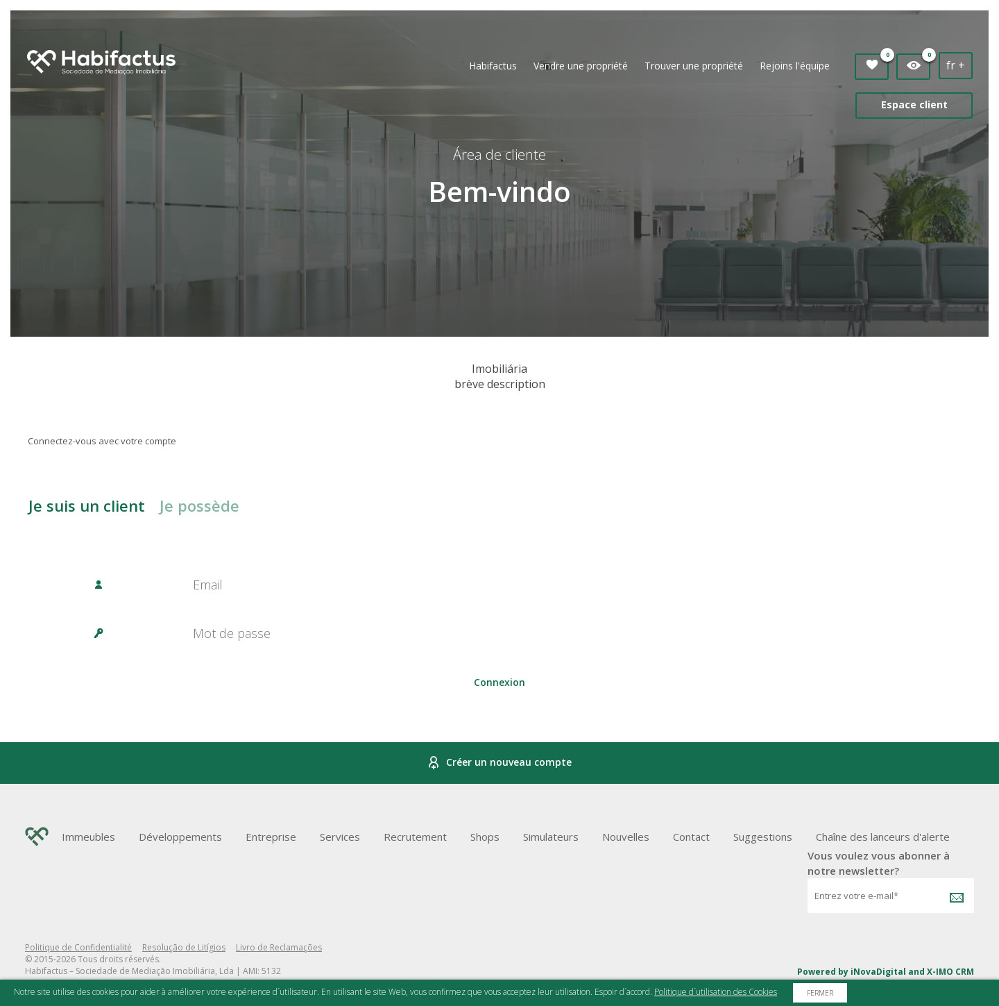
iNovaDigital (878, 972)
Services (340, 837)
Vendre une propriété (580, 65)
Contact (691, 837)
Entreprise (271, 837)
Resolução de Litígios (183, 947)
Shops (485, 837)
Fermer (820, 993)
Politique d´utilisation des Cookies (715, 992)
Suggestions (762, 837)
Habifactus (493, 65)
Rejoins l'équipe (795, 65)
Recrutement (415, 837)
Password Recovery (499, 722)
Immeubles (88, 837)
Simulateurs (551, 837)
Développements (180, 837)
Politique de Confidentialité (78, 947)
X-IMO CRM (950, 972)
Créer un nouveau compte (500, 763)
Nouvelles (625, 837)
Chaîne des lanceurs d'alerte (883, 837)
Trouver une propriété (693, 65)
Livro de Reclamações (279, 947)
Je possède (199, 505)
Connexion (499, 682)
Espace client (914, 104)
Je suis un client (86, 505)
